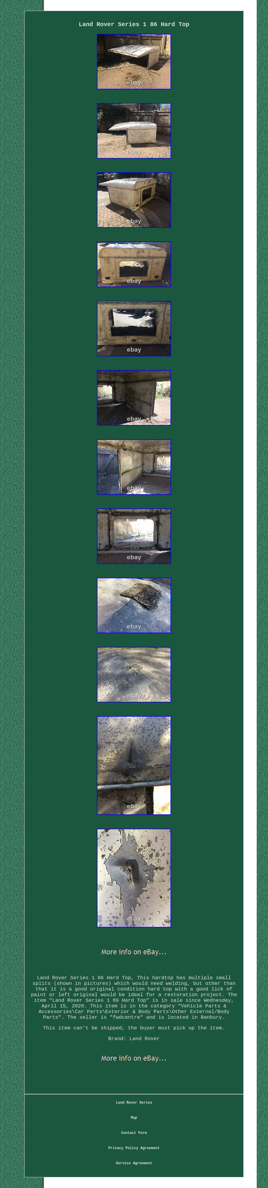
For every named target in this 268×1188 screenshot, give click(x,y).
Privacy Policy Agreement (134, 1148)
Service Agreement (134, 1163)
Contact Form (134, 1133)
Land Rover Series (134, 1103)
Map (134, 1118)
